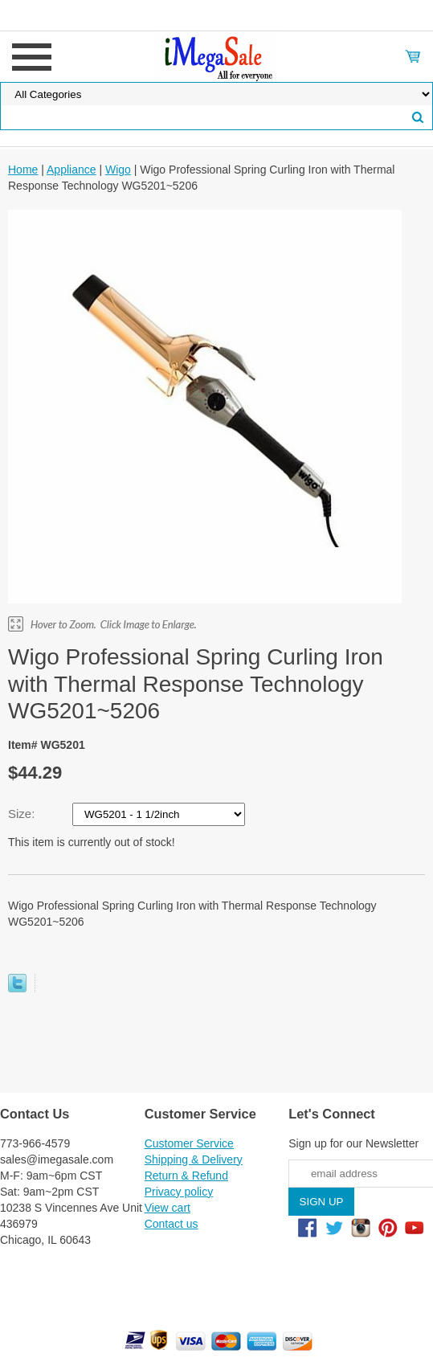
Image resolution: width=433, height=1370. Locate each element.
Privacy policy (179, 1191)
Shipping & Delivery (194, 1159)
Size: (23, 813)
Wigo (118, 169)
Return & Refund (186, 1175)
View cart (167, 1207)
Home (23, 169)
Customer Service (189, 1143)
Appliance (71, 169)
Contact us (171, 1223)
